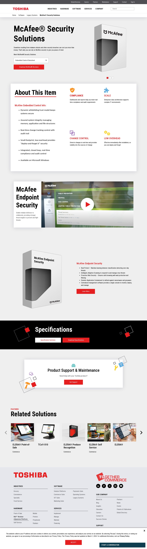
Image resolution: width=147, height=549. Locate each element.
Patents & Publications (124, 509)
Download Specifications (76, 340)
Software (21, 15)
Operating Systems (79, 494)
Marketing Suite (59, 501)
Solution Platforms (60, 491)
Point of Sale (18, 513)
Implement (57, 513)
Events (119, 506)
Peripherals (36, 520)
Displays (35, 523)
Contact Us (99, 516)
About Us (99, 499)
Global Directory (75, 2)
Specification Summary (48, 340)
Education (99, 509)
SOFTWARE (76, 9)
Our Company (101, 494)
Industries (18, 486)
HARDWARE (64, 9)
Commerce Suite (59, 494)
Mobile (35, 513)
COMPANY (99, 9)
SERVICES (88, 9)
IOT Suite (57, 498)
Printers (35, 517)
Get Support (73, 382)
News (118, 503)
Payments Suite (78, 491)
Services (57, 508)
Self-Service (18, 523)
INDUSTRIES (52, 9)
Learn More (85, 291)
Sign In (133, 2)
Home (14, 15)
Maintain (56, 520)
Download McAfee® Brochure (29, 67)
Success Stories (101, 519)
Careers (86, 2)
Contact (124, 2)
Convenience (18, 494)
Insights (98, 506)
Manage (56, 517)
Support (115, 2)
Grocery (16, 491)
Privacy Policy (124, 536)
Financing (57, 523)
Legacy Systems (32, 15)
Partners (95, 2)
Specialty (17, 498)
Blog (97, 503)
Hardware (18, 508)
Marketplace (105, 2)
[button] (107, 78)
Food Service (18, 501)
